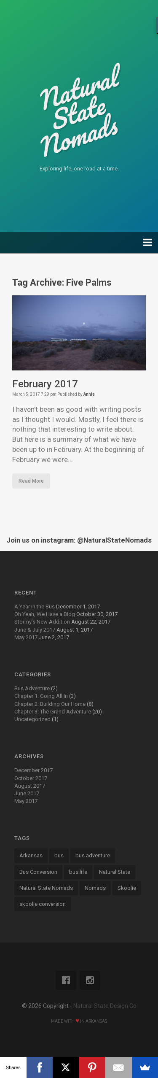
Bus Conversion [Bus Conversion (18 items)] (38, 872)
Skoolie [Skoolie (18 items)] (127, 888)
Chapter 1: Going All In (41, 696)
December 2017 (33, 770)
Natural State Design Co (105, 1005)
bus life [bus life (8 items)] (78, 872)
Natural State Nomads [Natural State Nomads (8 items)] (46, 888)
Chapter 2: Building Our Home (50, 704)
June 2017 (26, 793)
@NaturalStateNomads (114, 540)
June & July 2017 (34, 630)
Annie (89, 394)
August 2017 (29, 786)
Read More (31, 481)
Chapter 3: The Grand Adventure (52, 711)
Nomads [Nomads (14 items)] (95, 888)
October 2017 (30, 778)
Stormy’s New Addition (42, 622)
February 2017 (45, 384)
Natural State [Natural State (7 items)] (114, 872)
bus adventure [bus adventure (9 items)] (92, 855)
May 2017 (25, 637)
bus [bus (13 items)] (59, 855)
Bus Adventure (32, 688)
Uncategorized (32, 719)
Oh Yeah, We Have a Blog (44, 614)
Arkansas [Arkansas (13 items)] (31, 855)
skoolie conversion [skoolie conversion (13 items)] (42, 904)
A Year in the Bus (34, 606)
